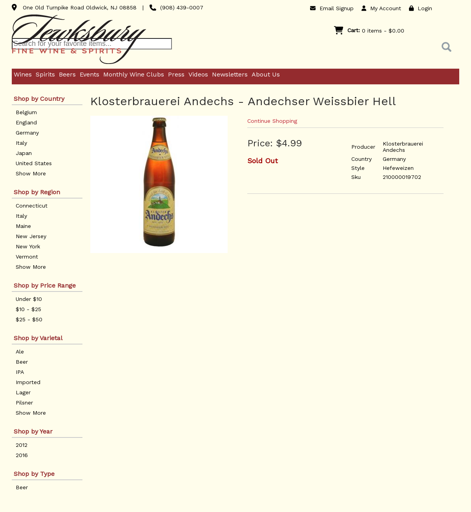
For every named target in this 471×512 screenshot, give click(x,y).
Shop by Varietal (38, 338)
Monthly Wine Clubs (133, 74)
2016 (22, 455)
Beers (67, 74)
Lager (23, 392)
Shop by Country (39, 98)
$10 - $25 (28, 309)
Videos (198, 74)
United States (34, 163)
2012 (21, 445)
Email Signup (332, 8)
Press (176, 74)
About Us (266, 74)
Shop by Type (34, 473)
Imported (28, 382)
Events (89, 74)
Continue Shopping (272, 121)
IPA (20, 372)
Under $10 (29, 299)
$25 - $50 (29, 319)
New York (28, 246)
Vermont (27, 256)
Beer (22, 362)
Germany (27, 132)
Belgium (26, 112)
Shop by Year (33, 431)
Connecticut (31, 205)
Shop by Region (37, 192)
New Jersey (31, 236)
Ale (20, 351)
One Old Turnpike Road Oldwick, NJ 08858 (80, 7)
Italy (21, 143)
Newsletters (230, 74)
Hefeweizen (398, 168)
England (26, 122)
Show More (31, 173)
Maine (23, 226)
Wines (23, 74)
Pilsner (24, 402)
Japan (24, 153)
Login (420, 8)
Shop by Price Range (45, 285)
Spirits (45, 74)
